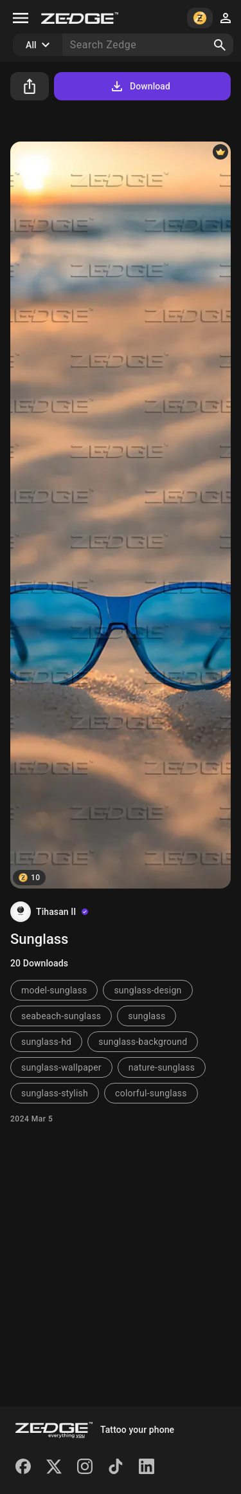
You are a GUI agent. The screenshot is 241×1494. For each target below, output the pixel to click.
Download (139, 86)
